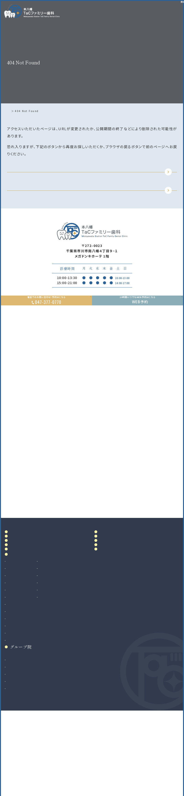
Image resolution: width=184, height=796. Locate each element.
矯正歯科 (14, 706)
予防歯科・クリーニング (25, 677)
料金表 (106, 587)
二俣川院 (14, 754)
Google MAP (157, 548)
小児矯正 (14, 720)
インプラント (16, 698)
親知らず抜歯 (18, 691)
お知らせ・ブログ (117, 611)
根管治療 (14, 648)
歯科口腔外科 (18, 684)
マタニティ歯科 (60, 663)
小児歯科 (14, 670)
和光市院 (14, 740)
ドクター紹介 (23, 597)
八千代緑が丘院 (20, 761)
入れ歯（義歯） (18, 663)
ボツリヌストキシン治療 (67, 677)
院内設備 (18, 608)
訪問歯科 (55, 670)
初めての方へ (23, 618)
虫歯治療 (14, 641)
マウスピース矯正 (21, 713)
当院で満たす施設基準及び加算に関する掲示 (116, 598)
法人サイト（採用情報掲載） (28, 768)
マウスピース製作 (62, 655)
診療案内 (18, 632)
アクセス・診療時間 (116, 576)
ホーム (12, 111)
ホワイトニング (60, 648)
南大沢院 (14, 747)
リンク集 (108, 621)
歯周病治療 (16, 655)
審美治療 (55, 641)
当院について (23, 587)
